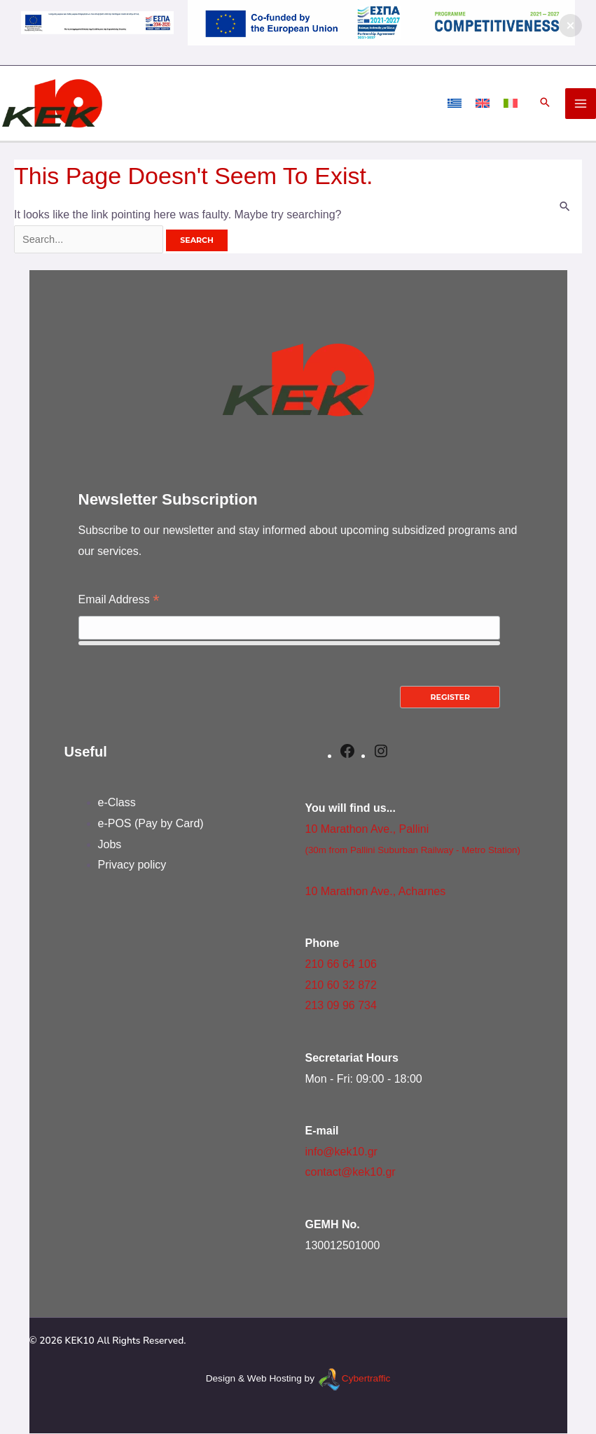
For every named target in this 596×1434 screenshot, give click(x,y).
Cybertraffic (366, 1379)
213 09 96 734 (341, 1006)
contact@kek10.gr (350, 1173)
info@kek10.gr (341, 1152)
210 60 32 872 (341, 985)
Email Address (119, 601)
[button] (545, 104)
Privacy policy (132, 865)
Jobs (110, 845)
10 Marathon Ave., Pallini (367, 829)
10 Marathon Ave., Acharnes (375, 892)
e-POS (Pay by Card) (151, 824)
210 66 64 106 (341, 965)
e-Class (117, 803)
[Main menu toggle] (580, 103)
